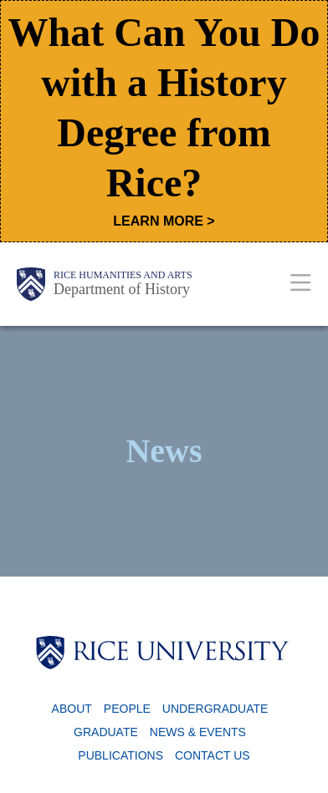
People (127, 708)
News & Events (198, 732)
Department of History (122, 289)
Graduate (106, 732)
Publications (120, 755)
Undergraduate (215, 708)
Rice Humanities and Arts (123, 275)
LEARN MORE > (163, 221)
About (72, 708)
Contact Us (212, 755)
